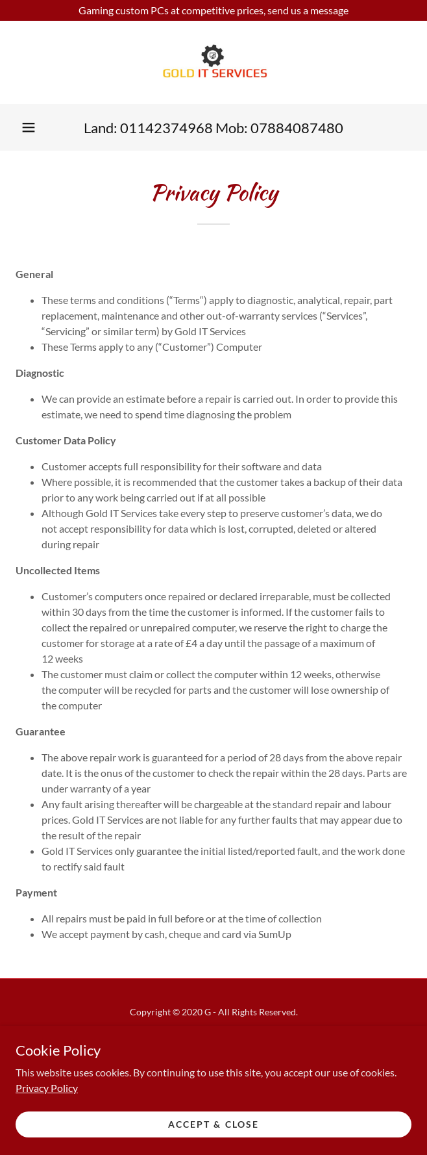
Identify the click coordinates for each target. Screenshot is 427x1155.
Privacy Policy (47, 1087)
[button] (29, 127)
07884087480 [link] (296, 127)
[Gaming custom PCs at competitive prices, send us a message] (213, 10)
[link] (213, 62)
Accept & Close (213, 1124)
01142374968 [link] (166, 127)
